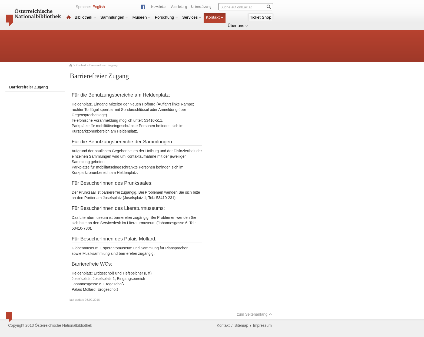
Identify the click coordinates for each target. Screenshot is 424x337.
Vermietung (179, 7)
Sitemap (241, 325)
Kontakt (214, 17)
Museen (141, 17)
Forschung (166, 17)
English (98, 7)
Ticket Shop (260, 17)
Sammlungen (114, 17)
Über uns (238, 25)
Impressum (262, 325)
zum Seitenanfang (254, 314)
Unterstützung (201, 7)
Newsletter (159, 7)
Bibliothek (85, 17)
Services (192, 17)
